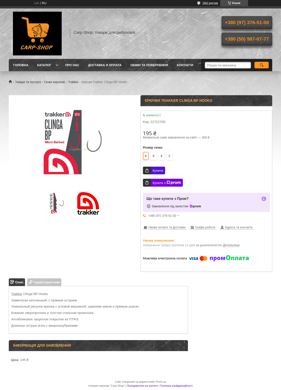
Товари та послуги (28, 82)
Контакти (185, 65)
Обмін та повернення (149, 65)
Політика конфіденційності (176, 385)
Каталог (44, 65)
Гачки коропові (54, 82)
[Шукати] (261, 65)
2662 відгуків (210, 3)
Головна (20, 65)
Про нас (72, 65)
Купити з (167, 183)
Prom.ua (161, 381)
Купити (158, 170)
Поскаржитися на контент (142, 385)
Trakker (73, 82)
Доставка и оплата (105, 65)
